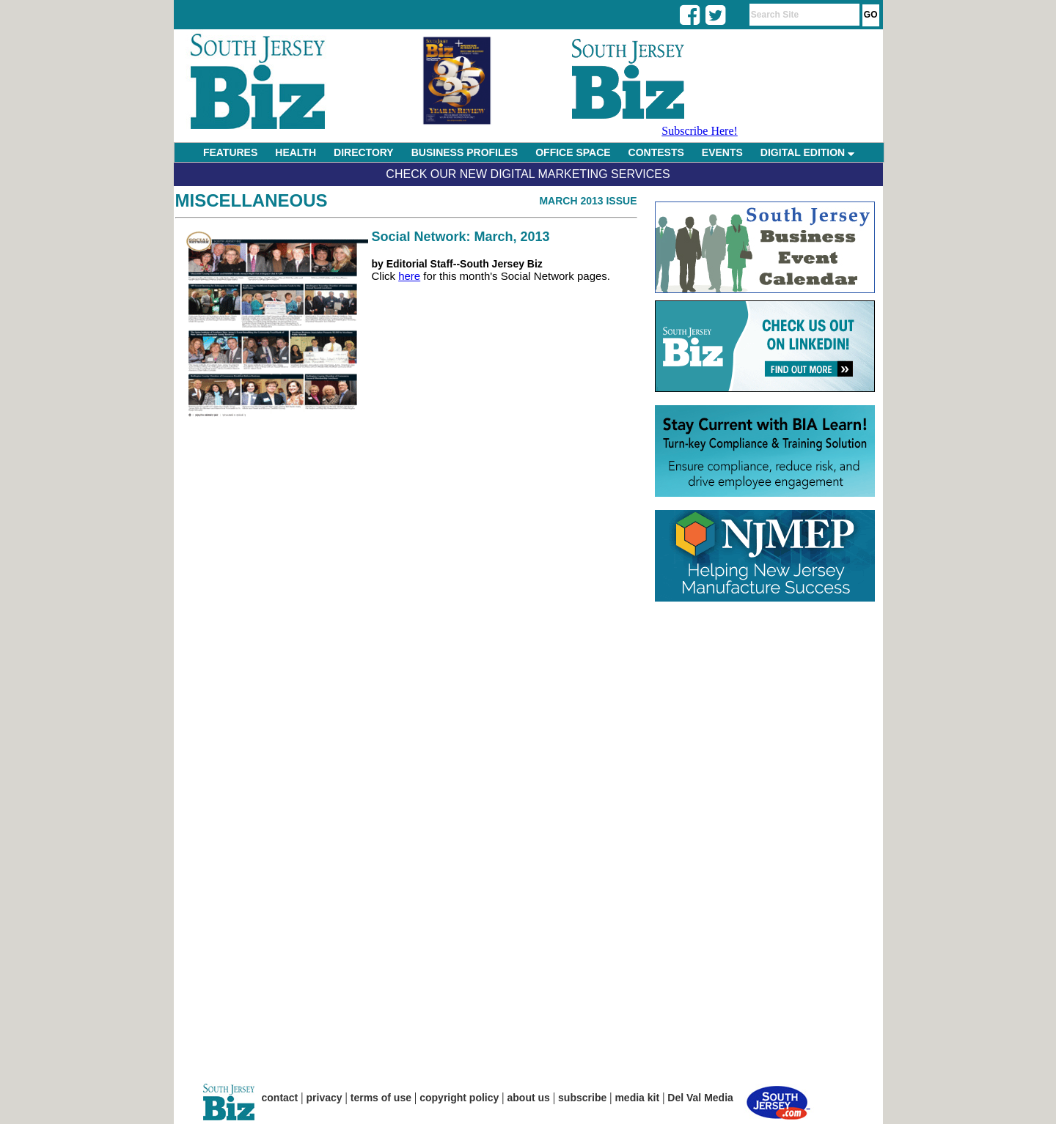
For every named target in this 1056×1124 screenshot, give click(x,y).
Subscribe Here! (699, 131)
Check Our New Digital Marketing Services (528, 174)
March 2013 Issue (588, 201)
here (409, 276)
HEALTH (295, 152)
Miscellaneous (251, 200)
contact (280, 1097)
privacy (324, 1097)
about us (528, 1097)
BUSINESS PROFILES (464, 152)
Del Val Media (700, 1097)
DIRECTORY (364, 152)
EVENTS (722, 152)
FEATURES (230, 152)
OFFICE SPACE (572, 152)
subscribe (582, 1097)
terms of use (381, 1097)
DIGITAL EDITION (807, 152)
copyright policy (459, 1097)
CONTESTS (656, 152)
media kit (637, 1097)
